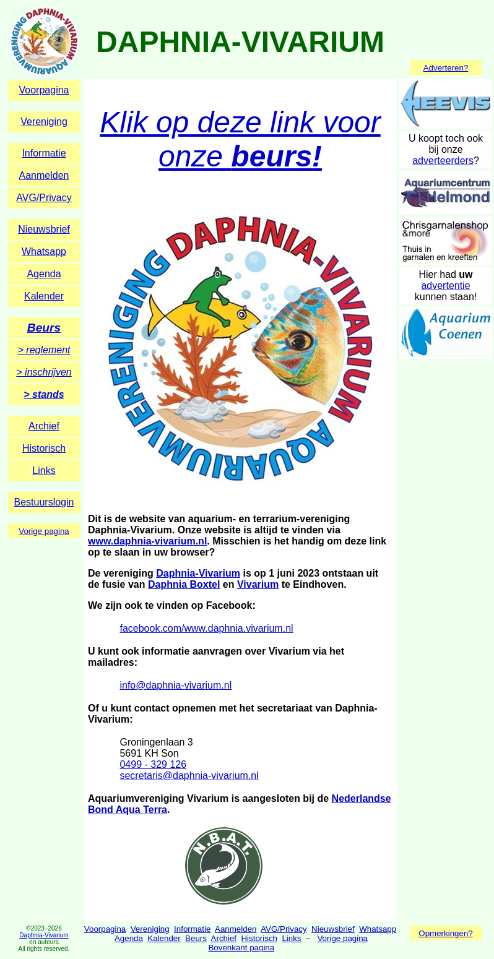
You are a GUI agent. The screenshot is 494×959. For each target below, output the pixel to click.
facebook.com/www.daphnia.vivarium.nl (206, 628)
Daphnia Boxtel (184, 584)
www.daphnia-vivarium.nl (147, 541)
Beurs (44, 327)
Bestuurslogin (44, 502)
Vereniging (43, 121)
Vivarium (258, 584)
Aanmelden (44, 175)
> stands (44, 394)
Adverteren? (446, 67)
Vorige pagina (44, 531)
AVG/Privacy (44, 197)
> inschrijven (43, 372)
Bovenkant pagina (241, 947)
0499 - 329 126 (152, 764)
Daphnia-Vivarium (198, 573)
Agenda (44, 274)
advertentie (445, 285)
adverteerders (443, 160)
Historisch (44, 448)
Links (43, 470)
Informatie (44, 153)
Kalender (44, 296)
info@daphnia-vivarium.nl (175, 685)
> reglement (44, 350)
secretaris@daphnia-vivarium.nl (188, 775)
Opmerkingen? (445, 933)
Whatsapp (44, 251)
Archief (43, 426)
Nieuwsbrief (44, 229)
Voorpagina (44, 90)
